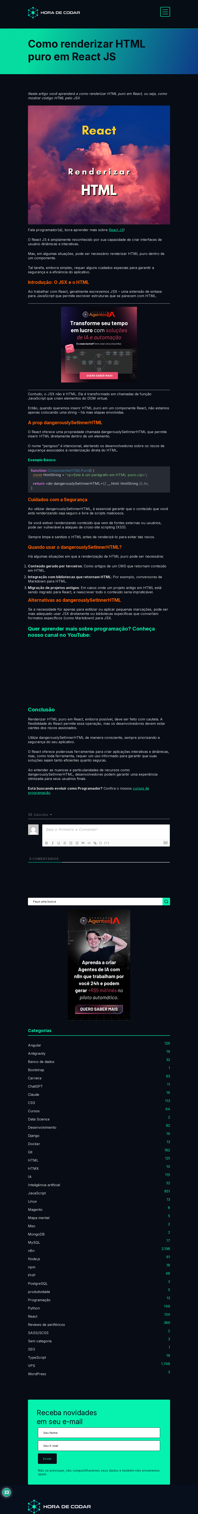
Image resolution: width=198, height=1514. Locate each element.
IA (30, 1177)
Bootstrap (36, 1070)
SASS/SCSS (38, 1333)
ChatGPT (35, 1086)
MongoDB (36, 1234)
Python (34, 1308)
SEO (31, 1349)
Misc (32, 1226)
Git (30, 1152)
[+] (106, 842)
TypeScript (37, 1357)
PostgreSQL (38, 1283)
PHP (32, 1275)
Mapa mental (38, 1218)
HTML (33, 1160)
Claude (33, 1094)
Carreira (34, 1078)
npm (31, 1267)
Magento (35, 1209)
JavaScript (37, 1193)
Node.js (34, 1259)
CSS (31, 1103)
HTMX (33, 1168)
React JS (116, 230)
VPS (31, 1366)
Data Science (39, 1119)
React (32, 1316)
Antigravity (36, 1053)
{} (100, 842)
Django (33, 1135)
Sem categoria (40, 1341)
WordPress (37, 1374)
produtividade (39, 1292)
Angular (34, 1045)
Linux (32, 1201)
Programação (39, 1300)
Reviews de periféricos (46, 1324)
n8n (31, 1250)
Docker (34, 1144)
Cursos (34, 1111)
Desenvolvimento (42, 1127)
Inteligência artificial (44, 1185)
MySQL (34, 1242)
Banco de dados (41, 1061)
